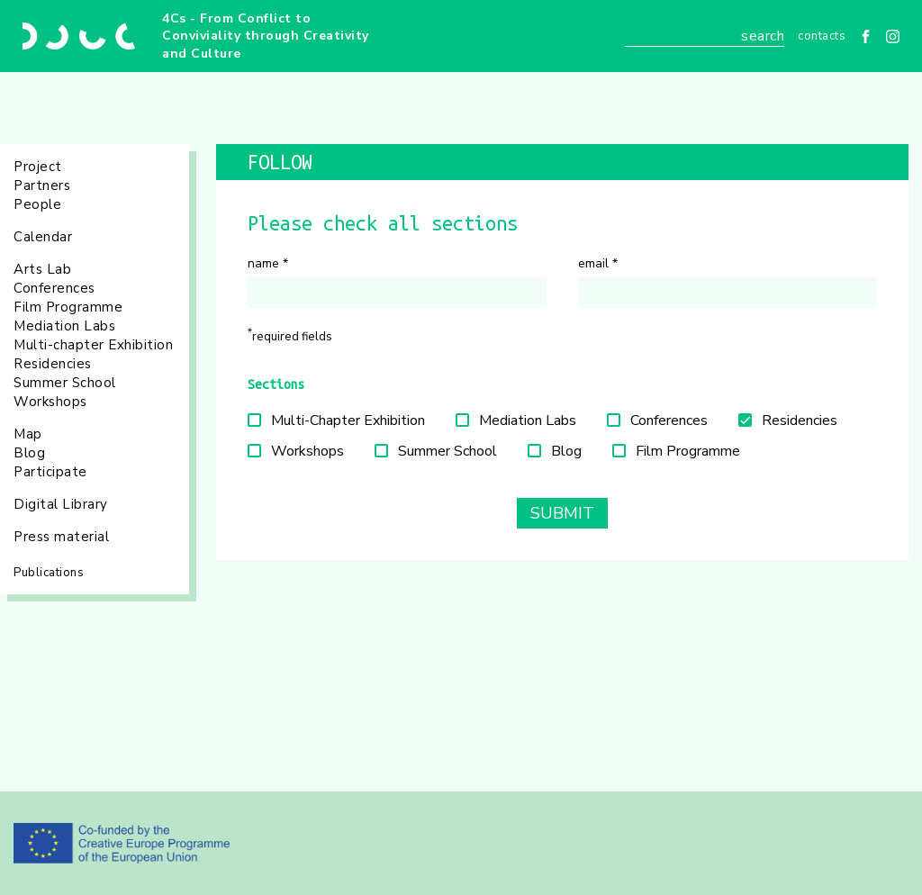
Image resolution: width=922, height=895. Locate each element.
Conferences (54, 288)
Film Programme (68, 307)
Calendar (43, 237)
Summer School (65, 383)
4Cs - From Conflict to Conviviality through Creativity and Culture (265, 36)
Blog (29, 453)
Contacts (821, 36)
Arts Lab (42, 269)
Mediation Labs (64, 326)
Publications (49, 573)
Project (38, 167)
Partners (42, 185)
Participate (50, 472)
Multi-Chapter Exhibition (348, 420)
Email (598, 263)
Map (28, 434)
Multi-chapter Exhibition (93, 345)
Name (268, 263)
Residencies (53, 364)
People (37, 204)
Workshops (50, 402)
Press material (61, 537)
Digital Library (61, 504)
